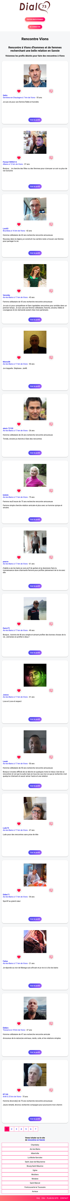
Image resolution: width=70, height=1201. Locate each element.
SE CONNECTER (35, 27)
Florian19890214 (10, 162)
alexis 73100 (8, 428)
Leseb (5, 761)
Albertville (35, 1153)
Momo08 (6, 362)
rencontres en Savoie (36, 1140)
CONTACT (64, 1198)
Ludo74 (6, 828)
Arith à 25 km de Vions (12, 1096)
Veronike (6, 295)
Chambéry (35, 1145)
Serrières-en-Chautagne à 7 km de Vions (19, 97)
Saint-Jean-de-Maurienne (35, 1162)
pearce (5, 562)
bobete (6, 495)
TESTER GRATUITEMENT (35, 19)
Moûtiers (35, 1174)
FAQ (38, 1198)
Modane (35, 1179)
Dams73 (6, 628)
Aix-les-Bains (35, 1149)
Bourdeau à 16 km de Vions (14, 231)
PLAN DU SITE (53, 1198)
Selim (5, 95)
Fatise (5, 961)
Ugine (35, 1170)
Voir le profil (35, 120)
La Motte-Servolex (35, 1157)
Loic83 (5, 228)
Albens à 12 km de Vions (13, 164)
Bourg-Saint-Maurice (35, 1166)
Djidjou (6, 1028)
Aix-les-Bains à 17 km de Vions (15, 297)
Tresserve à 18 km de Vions (14, 1030)
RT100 (5, 1094)
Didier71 (6, 895)
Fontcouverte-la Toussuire (34, 1187)
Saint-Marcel (35, 1183)
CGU (43, 1198)
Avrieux (35, 1191)
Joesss (6, 695)
